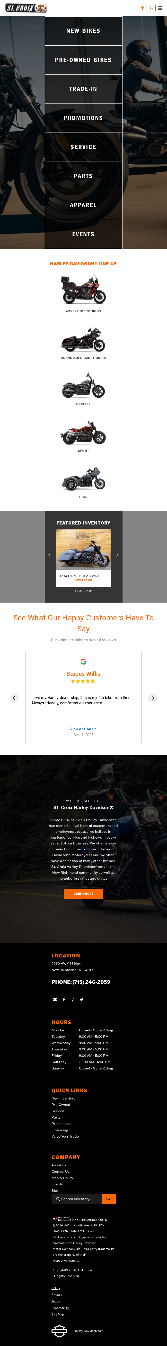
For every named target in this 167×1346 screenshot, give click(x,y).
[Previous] (14, 698)
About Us (59, 1165)
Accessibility (60, 1308)
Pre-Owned (61, 1104)
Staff (55, 1190)
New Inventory (63, 1098)
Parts (56, 1117)
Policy (56, 1288)
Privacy (57, 1294)
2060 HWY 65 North (72, 967)
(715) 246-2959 (91, 982)
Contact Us (61, 1171)
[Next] (152, 698)
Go (109, 1199)
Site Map (58, 1314)
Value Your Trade (65, 1136)
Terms (56, 1301)
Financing (60, 1130)
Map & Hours (62, 1178)
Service (58, 1111)
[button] (50, 554)
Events (57, 1184)
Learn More (84, 893)
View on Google (83, 729)
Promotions (61, 1123)
